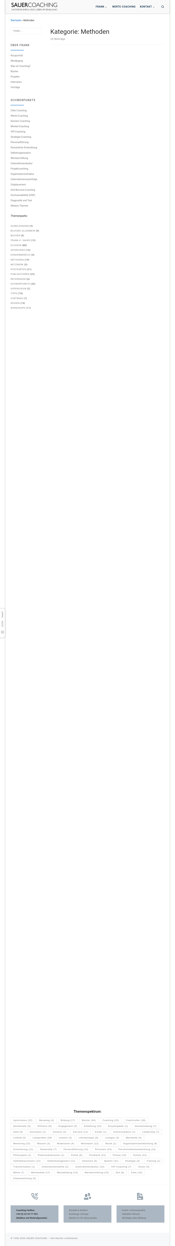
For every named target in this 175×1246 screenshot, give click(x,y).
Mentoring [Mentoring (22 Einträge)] (21, 1143)
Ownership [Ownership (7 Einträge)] (48, 1149)
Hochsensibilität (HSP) (23, 195)
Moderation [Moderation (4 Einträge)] (65, 1143)
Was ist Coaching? (21, 66)
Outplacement (18, 184)
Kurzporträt (17, 55)
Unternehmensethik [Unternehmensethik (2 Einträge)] (55, 1166)
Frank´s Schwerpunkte (133, 1210)
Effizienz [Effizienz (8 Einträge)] (44, 1126)
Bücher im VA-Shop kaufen (83, 1217)
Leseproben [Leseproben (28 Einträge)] (42, 1137)
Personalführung (20, 142)
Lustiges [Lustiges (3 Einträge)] (112, 1137)
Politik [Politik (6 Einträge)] (77, 1155)
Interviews (16, 82)
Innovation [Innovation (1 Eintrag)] (38, 1131)
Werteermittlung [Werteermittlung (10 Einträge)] (97, 1172)
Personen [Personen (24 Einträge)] (103, 1149)
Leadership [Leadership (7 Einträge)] (150, 1131)
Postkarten (18, 269)
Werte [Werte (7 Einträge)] (18, 1172)
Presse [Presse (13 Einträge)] (119, 1155)
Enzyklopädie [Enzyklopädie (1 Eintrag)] (118, 1126)
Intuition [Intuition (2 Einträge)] (59, 1131)
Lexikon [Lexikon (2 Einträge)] (65, 1137)
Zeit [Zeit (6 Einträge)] (120, 1172)
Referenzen (18, 279)
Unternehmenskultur (22, 163)
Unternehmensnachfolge (24, 179)
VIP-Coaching (18, 131)
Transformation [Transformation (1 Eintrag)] (24, 1166)
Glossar (16, 245)
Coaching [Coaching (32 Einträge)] (110, 1120)
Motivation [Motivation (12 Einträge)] (90, 1143)
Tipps (14, 293)
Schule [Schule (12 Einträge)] (140, 1155)
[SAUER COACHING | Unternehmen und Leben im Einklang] (34, 6)
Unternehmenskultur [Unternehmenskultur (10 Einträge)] (89, 1166)
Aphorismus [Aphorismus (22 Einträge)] (22, 1120)
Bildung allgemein (23, 230)
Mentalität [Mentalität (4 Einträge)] (134, 1137)
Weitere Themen (19, 205)
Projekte (15, 76)
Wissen (15, 303)
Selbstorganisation (21, 152)
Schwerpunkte (20, 284)
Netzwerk (17, 264)
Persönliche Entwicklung (24, 147)
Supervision (18, 288)
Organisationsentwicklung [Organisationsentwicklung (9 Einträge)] (140, 1143)
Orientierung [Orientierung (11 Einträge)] (23, 1149)
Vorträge (15, 87)
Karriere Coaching (20, 121)
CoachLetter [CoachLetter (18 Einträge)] (136, 1120)
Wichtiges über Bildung (134, 1217)
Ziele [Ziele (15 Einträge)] (136, 1172)
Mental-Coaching (20, 126)
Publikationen (20, 274)
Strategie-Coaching (21, 137)
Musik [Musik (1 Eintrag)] (110, 1143)
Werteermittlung (19, 158)
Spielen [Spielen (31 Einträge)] (111, 1160)
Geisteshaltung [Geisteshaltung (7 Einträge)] (145, 1126)
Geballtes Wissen (131, 1213)
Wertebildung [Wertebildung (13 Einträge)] (67, 1172)
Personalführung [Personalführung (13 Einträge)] (75, 1149)
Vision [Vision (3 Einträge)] (143, 1166)
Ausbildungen (20, 226)
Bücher (14, 71)
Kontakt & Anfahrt (78, 1210)
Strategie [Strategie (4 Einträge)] (132, 1160)
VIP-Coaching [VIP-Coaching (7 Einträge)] (121, 1166)
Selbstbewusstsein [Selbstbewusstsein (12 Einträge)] (27, 1160)
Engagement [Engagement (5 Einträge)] (67, 1126)
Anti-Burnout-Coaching (23, 189)
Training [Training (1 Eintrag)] (153, 1160)
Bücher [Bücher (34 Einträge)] (89, 1120)
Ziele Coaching (19, 110)
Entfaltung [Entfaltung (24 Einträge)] (93, 1126)
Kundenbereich (20, 255)
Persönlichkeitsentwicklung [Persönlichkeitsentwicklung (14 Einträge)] (137, 1149)
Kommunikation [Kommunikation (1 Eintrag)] (124, 1131)
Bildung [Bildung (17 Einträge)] (68, 1120)
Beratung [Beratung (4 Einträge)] (46, 1120)
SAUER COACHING (36, 1238)
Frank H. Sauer (20, 240)
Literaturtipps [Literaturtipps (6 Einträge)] (88, 1137)
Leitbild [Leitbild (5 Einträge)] (19, 1137)
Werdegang (17, 60)
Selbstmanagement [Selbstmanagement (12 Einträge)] (61, 1160)
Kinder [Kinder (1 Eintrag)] (101, 1131)
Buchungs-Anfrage (79, 1213)
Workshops (18, 308)
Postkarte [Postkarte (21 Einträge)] (97, 1155)
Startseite (16, 20)
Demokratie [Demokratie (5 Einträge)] (22, 1126)
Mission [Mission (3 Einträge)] (43, 1143)
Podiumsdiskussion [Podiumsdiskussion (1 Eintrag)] (51, 1155)
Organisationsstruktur (22, 174)
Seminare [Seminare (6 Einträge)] (89, 1160)
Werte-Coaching (19, 115)
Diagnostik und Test (21, 200)
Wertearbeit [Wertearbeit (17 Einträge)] (40, 1172)
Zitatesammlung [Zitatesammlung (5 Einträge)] (24, 1178)
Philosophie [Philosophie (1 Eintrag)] (22, 1155)
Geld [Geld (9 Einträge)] (18, 1131)
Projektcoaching (19, 168)
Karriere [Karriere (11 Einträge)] (80, 1131)
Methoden (17, 259)
